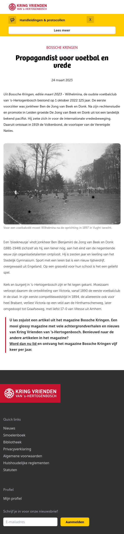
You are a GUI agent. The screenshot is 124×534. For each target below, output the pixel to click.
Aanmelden (75, 522)
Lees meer (62, 30)
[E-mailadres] (30, 522)
